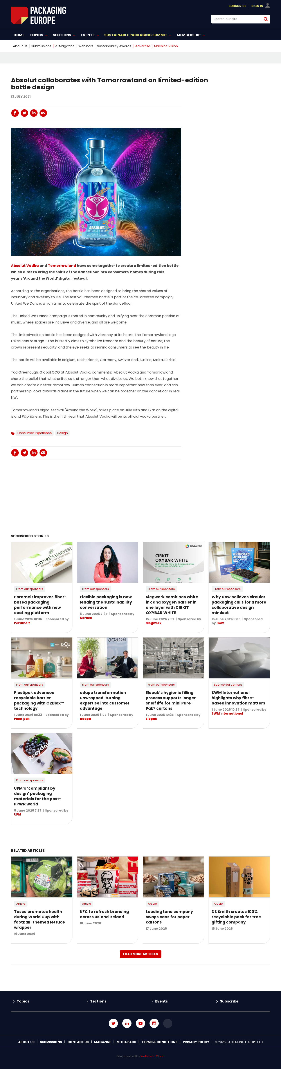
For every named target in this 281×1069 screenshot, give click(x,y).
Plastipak (22, 719)
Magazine (102, 1042)
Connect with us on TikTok (167, 1023)
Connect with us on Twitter (113, 1023)
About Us (20, 46)
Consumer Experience (34, 433)
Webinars (85, 46)
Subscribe (237, 6)
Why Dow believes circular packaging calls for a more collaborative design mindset (239, 604)
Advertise (142, 46)
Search (265, 19)
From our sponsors (29, 589)
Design (62, 433)
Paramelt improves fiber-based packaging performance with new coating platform (40, 604)
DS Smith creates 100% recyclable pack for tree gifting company (236, 917)
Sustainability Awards (114, 46)
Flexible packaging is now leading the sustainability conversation (106, 602)
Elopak (151, 719)
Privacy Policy (196, 1042)
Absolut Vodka (25, 265)
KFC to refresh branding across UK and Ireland (104, 914)
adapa (85, 719)
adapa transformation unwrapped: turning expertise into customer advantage (105, 700)
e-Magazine (64, 46)
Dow (220, 623)
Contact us (78, 1042)
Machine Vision (166, 46)
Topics (23, 1001)
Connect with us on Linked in (126, 1023)
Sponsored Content (228, 684)
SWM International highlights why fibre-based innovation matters (238, 698)
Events (161, 1001)
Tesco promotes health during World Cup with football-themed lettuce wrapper (39, 919)
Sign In (257, 6)
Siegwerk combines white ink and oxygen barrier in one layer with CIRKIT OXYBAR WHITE (172, 604)
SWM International (227, 713)
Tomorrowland (62, 265)
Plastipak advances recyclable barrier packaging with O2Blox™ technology (39, 700)
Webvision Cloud (152, 1056)
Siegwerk (153, 623)
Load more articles (140, 954)
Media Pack (126, 1042)
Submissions (41, 46)
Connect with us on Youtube (140, 1023)
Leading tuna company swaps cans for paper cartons (169, 917)
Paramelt (22, 623)
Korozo (86, 618)
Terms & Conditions (159, 1042)
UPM (17, 814)
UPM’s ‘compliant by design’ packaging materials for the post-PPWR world (37, 796)
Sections (98, 1001)
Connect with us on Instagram (154, 1023)
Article (20, 904)
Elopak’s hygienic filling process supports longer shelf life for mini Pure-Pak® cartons (171, 700)
